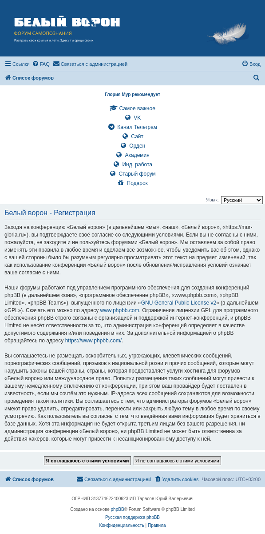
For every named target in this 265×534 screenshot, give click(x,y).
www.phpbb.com (119, 310)
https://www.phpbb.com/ (93, 340)
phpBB (117, 509)
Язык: (212, 199)
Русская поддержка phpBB (132, 517)
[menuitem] (41, 64)
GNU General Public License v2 (178, 303)
